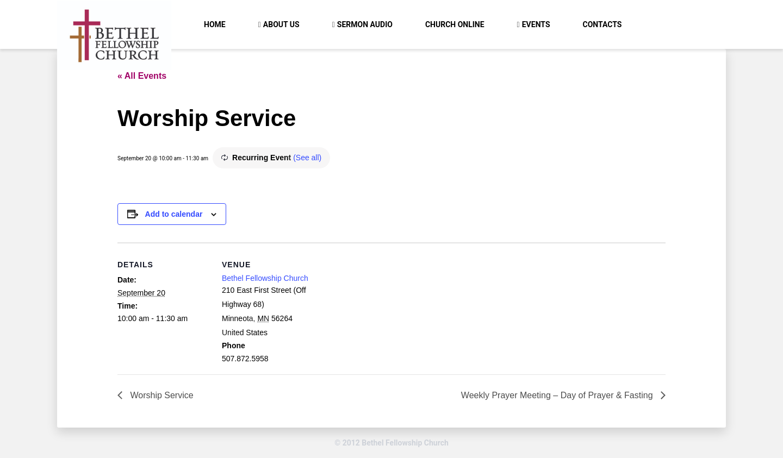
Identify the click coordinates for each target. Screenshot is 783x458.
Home (215, 24)
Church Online (454, 24)
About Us (281, 24)
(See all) (307, 157)
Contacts (602, 24)
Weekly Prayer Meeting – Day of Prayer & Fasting (558, 395)
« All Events (141, 75)
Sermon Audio (365, 24)
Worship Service (161, 395)
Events (536, 24)
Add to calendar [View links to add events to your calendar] (174, 214)
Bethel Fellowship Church (265, 278)
